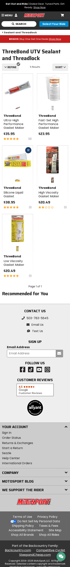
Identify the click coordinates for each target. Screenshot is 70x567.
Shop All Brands (22, 535)
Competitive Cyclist (50, 550)
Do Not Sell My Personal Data (38, 521)
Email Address (18, 347)
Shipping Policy (23, 526)
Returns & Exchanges (17, 443)
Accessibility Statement (26, 530)
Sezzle (6, 453)
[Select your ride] (54, 24)
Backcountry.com (18, 550)
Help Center (11, 458)
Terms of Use (22, 517)
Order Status (11, 438)
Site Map (55, 530)
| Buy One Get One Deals (35, 39)
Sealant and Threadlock (19, 32)
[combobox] (60, 67)
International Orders (17, 463)
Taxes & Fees (48, 526)
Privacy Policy (47, 517)
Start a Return (12, 448)
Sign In (6, 433)
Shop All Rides (49, 535)
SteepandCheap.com (35, 555)
